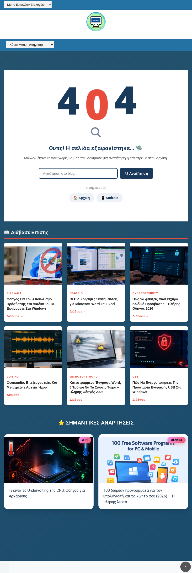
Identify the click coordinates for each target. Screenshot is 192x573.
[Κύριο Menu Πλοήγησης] (30, 44)
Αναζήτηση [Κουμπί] (136, 173)
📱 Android (109, 198)
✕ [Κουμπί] (186, 566)
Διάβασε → (15, 316)
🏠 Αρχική (82, 198)
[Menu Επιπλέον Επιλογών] (28, 4)
